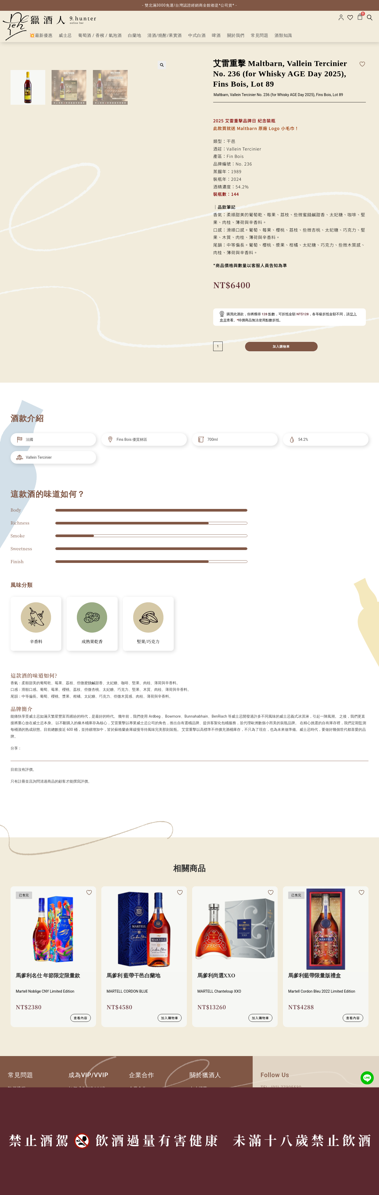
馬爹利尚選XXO (216, 978)
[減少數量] (218, 348)
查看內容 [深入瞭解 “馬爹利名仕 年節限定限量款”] (80, 1019)
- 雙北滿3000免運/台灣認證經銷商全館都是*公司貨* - (189, 5)
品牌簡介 (22, 711)
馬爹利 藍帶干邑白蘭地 (134, 978)
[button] (162, 67)
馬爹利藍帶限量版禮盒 (314, 978)
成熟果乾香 (92, 644)
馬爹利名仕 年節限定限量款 (48, 978)
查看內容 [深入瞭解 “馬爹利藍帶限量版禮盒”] (353, 1019)
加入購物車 (281, 349)
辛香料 (36, 644)
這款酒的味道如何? (34, 678)
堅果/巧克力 (148, 644)
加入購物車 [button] (169, 1019)
